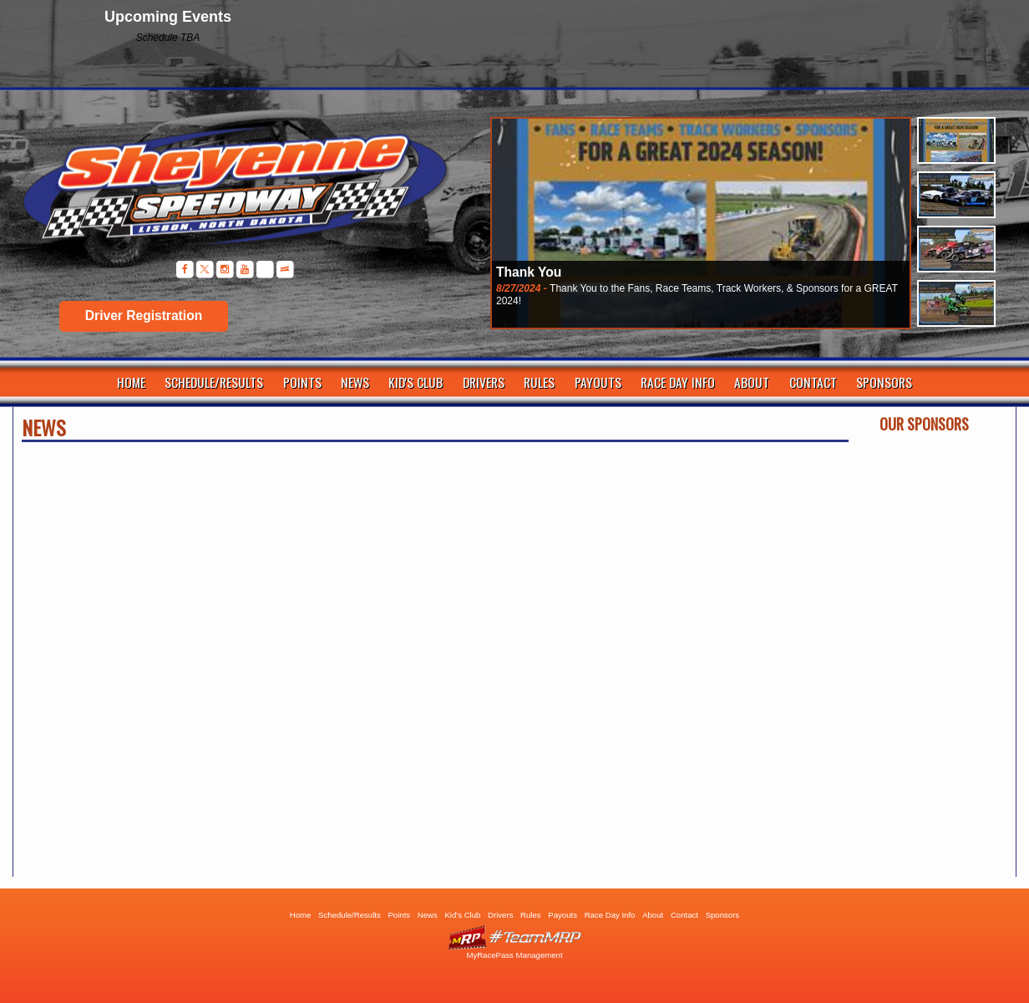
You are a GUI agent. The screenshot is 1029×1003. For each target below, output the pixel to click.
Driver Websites (514, 937)
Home (131, 382)
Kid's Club (415, 382)
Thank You (528, 272)
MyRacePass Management (514, 955)
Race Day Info (678, 382)
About (751, 382)
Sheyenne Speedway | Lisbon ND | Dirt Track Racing (226, 191)
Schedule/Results (214, 382)
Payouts (598, 382)
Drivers (483, 382)
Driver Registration (143, 315)
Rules (539, 382)
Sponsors (884, 382)
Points (302, 382)
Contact (813, 382)
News (355, 382)
